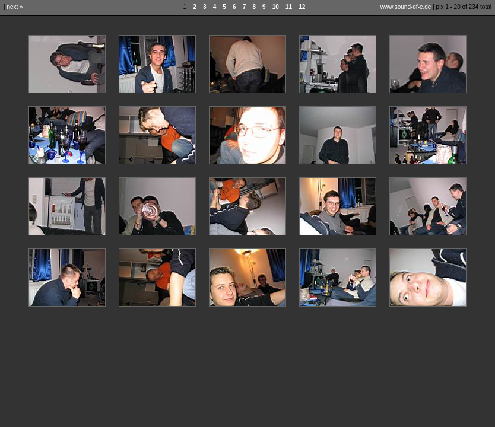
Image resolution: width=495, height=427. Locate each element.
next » (15, 7)
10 (275, 7)
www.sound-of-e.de (405, 7)
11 (288, 7)
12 (302, 7)
